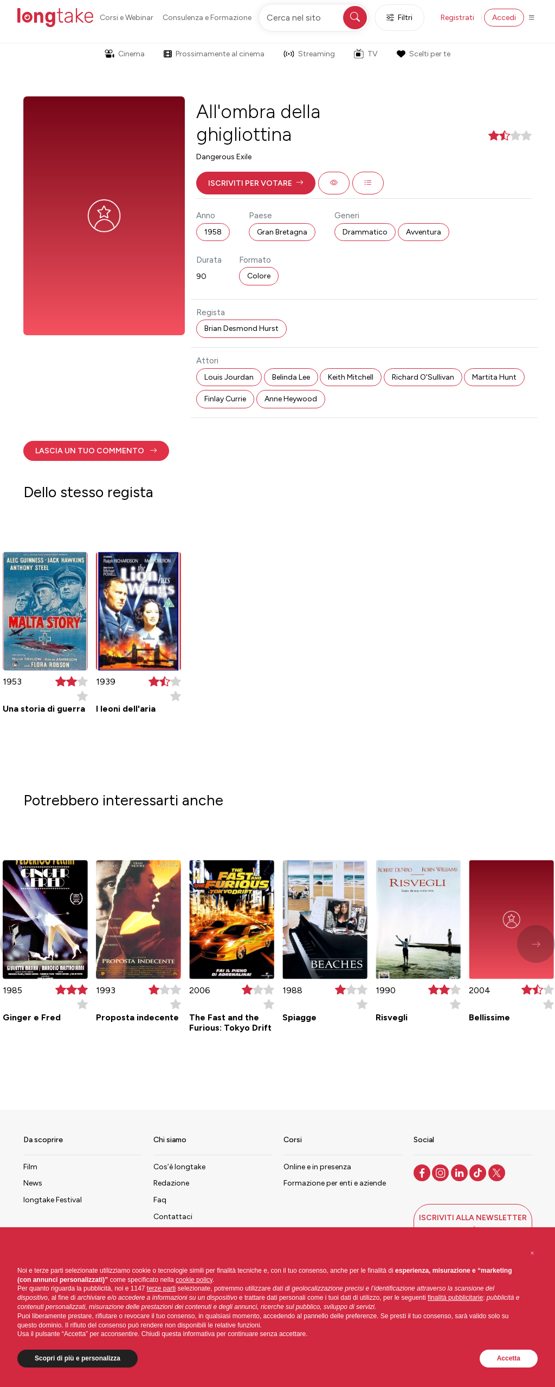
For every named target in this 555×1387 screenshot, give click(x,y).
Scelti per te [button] (423, 53)
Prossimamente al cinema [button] (214, 53)
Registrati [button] (457, 17)
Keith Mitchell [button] (350, 377)
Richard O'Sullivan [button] (423, 377)
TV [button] (366, 53)
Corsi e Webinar (126, 17)
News (32, 1183)
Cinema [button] (125, 53)
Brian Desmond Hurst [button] (241, 328)
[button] (255, 183)
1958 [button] (213, 232)
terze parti (161, 1288)
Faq (159, 1199)
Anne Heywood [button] (290, 398)
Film (30, 1166)
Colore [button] (258, 276)
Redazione (171, 1183)
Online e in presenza (317, 1166)
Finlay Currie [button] (225, 398)
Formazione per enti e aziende (334, 1183)
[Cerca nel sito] (314, 17)
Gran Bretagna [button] (282, 232)
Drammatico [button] (365, 232)
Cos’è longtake (179, 1166)
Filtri (399, 17)
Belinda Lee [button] (291, 377)
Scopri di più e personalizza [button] (77, 1358)
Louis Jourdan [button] (229, 377)
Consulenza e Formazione (207, 17)
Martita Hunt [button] (494, 377)
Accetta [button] (508, 1358)
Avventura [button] (423, 232)
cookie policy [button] (194, 1280)
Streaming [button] (309, 53)
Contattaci (172, 1216)
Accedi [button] (504, 17)
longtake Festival (52, 1199)
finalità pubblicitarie (455, 1297)
